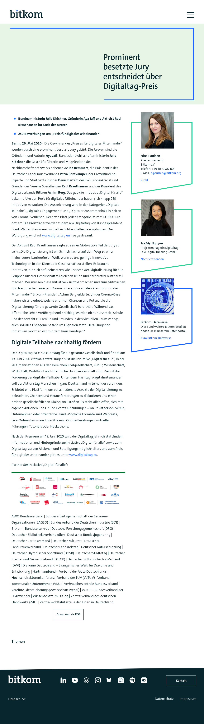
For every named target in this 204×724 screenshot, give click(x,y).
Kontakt (181, 681)
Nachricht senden (152, 259)
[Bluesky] (109, 683)
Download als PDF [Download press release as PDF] (68, 614)
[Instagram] (98, 683)
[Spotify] (132, 683)
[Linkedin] (63, 683)
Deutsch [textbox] (14, 699)
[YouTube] (75, 683)
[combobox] (17, 699)
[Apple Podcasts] (121, 683)
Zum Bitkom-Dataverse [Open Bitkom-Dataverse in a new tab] (156, 338)
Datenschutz (164, 698)
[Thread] (86, 683)
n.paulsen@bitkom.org (165, 173)
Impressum (187, 698)
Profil (144, 180)
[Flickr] (144, 683)
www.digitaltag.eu (56, 235)
